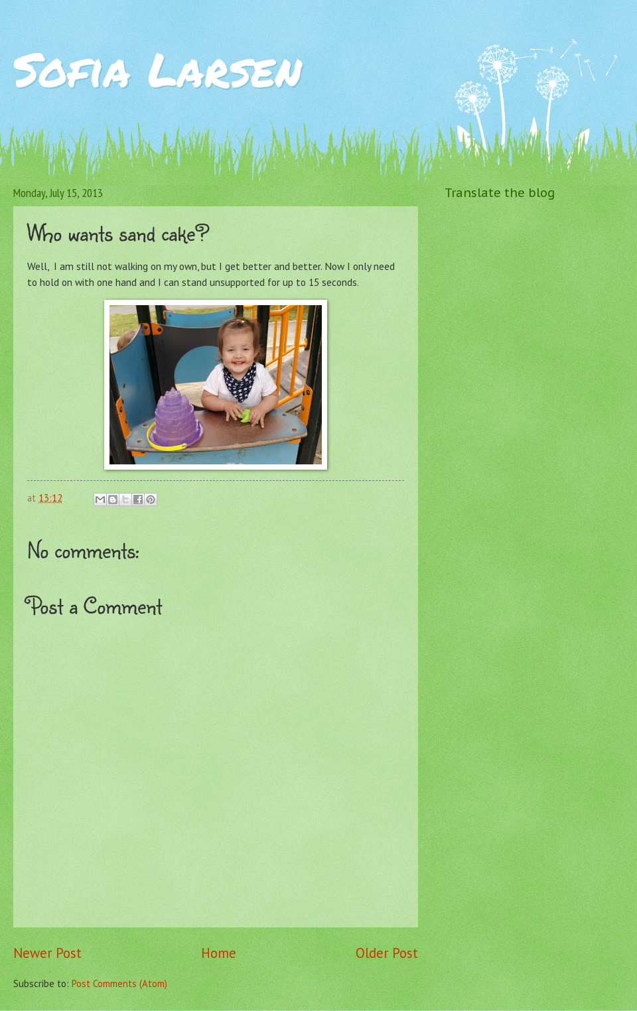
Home (218, 953)
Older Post (387, 953)
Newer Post (47, 953)
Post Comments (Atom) (119, 983)
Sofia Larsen (157, 68)
